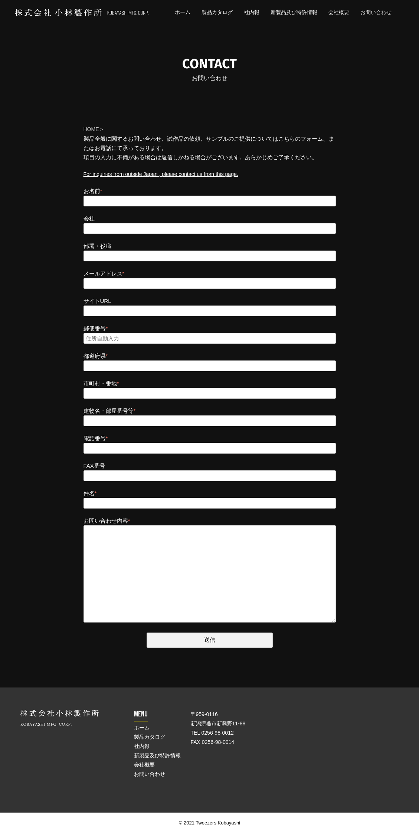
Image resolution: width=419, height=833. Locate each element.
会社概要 (338, 12)
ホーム (182, 12)
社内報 (251, 12)
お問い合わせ (376, 12)
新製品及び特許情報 (294, 12)
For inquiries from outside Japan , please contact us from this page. (161, 174)
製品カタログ (217, 12)
